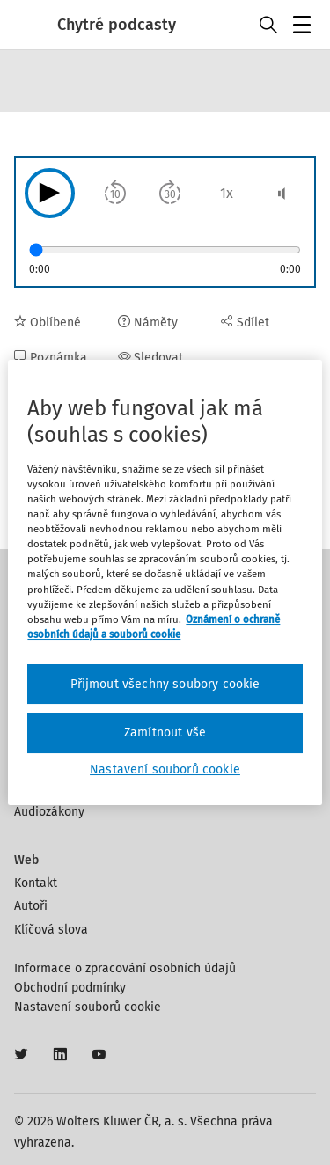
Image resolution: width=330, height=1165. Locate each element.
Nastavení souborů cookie (87, 1007)
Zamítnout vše (165, 732)
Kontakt (35, 883)
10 (115, 194)
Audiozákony (49, 811)
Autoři (31, 905)
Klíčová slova (51, 929)
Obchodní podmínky (70, 987)
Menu (305, 27)
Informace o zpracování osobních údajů (125, 968)
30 (170, 194)
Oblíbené (47, 322)
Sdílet (245, 322)
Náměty (148, 322)
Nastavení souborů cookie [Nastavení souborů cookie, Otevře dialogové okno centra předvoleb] (165, 769)
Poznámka (50, 357)
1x (226, 193)
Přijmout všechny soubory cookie (165, 684)
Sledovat (150, 357)
